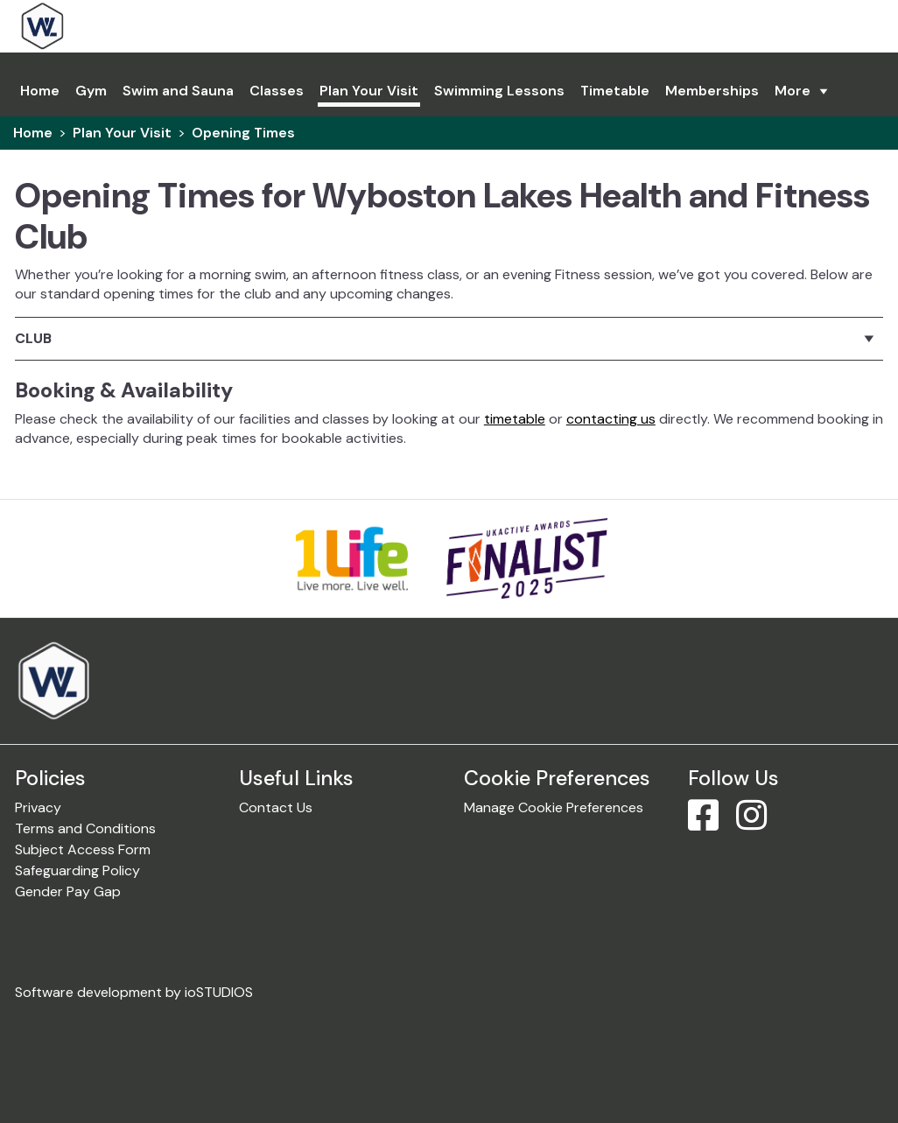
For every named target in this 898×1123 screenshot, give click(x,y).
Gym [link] (91, 90)
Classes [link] (276, 90)
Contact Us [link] (275, 807)
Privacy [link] (38, 807)
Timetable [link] (614, 90)
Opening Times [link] (243, 132)
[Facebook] (710, 823)
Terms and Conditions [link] (85, 828)
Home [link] (33, 132)
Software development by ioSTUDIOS (134, 992)
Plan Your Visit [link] (368, 90)
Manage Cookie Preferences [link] (553, 807)
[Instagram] (758, 823)
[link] (93, 26)
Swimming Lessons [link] (499, 90)
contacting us (611, 419)
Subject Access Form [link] (83, 849)
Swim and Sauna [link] (178, 90)
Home (40, 90)
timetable (514, 419)
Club (33, 338)
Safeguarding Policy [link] (77, 870)
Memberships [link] (712, 90)
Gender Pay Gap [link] (68, 891)
